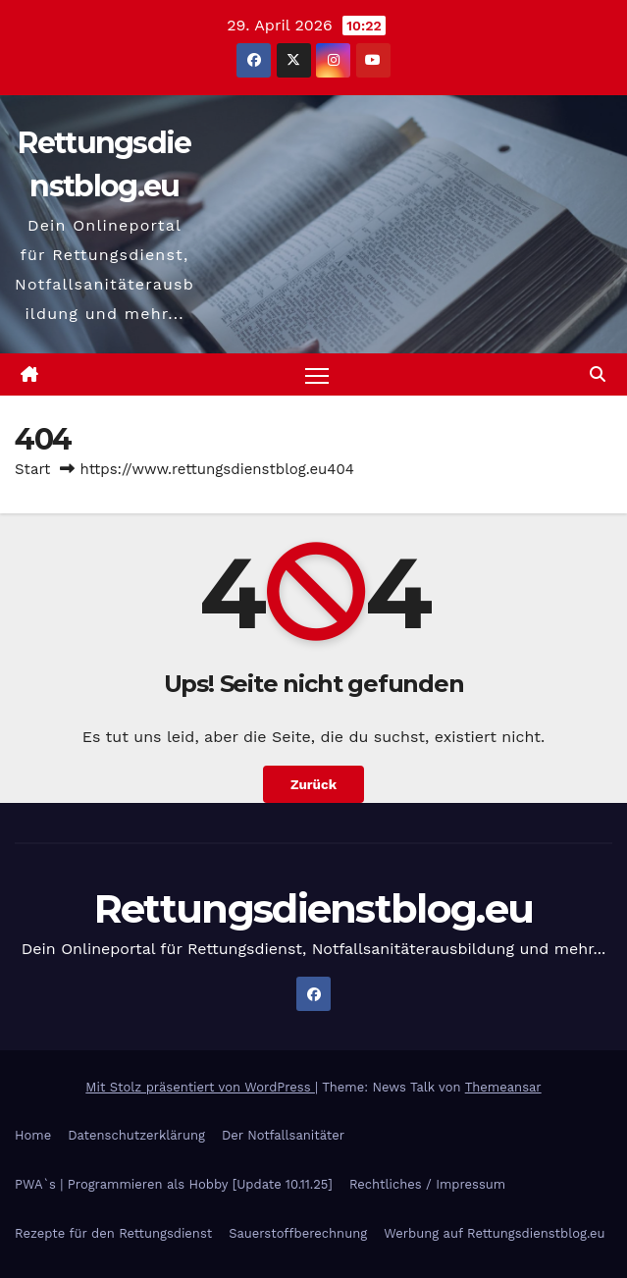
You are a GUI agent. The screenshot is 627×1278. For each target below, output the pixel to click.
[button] (597, 374)
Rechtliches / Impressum (427, 1184)
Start (32, 469)
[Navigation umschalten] (317, 374)
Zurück (313, 784)
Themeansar (503, 1087)
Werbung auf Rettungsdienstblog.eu (494, 1233)
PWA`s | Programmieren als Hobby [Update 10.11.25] (174, 1184)
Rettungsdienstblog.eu (313, 908)
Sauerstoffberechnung (298, 1233)
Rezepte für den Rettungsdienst (113, 1233)
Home (33, 1135)
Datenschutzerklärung (136, 1135)
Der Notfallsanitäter (283, 1135)
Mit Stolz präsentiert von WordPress (200, 1087)
